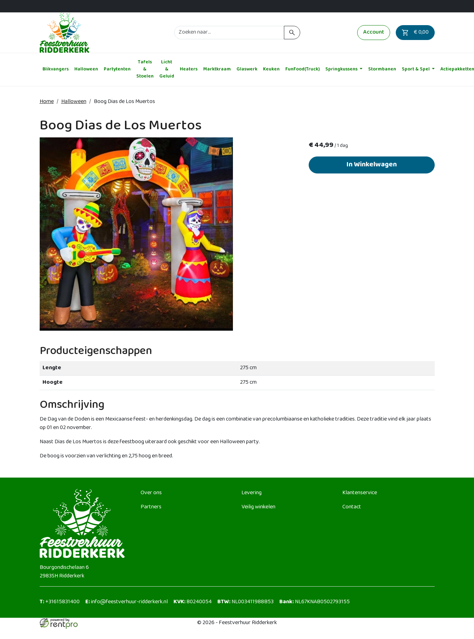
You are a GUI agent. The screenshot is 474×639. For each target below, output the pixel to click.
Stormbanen (382, 69)
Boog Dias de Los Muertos (124, 102)
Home (47, 102)
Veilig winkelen (258, 507)
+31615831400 (60, 602)
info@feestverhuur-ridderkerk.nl (126, 602)
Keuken (271, 69)
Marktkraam (217, 69)
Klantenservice (359, 493)
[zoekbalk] (229, 32)
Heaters (189, 69)
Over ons (151, 493)
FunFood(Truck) (302, 69)
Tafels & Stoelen (145, 69)
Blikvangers (55, 69)
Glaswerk (246, 69)
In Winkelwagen (372, 165)
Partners (151, 507)
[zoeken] (292, 32)
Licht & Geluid (166, 69)
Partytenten (117, 69)
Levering (251, 493)
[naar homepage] (64, 33)
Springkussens (342, 69)
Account (373, 32)
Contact (351, 507)
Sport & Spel (416, 69)
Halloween (86, 69)
